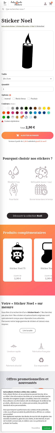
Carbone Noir (35, 117)
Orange (4, 113)
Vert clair (4, 117)
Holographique (31, 117)
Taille (4, 74)
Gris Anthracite (22, 108)
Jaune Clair (44, 108)
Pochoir (34, 98)
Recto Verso (21, 98)
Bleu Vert (49, 113)
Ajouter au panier (27, 135)
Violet (26, 113)
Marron (35, 108)
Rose (22, 113)
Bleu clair (35, 113)
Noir (26, 108)
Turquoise (31, 113)
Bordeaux (17, 113)
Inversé (7, 98)
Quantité (5, 84)
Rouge (8, 113)
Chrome (26, 117)
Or (17, 117)
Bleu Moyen (40, 113)
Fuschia (13, 113)
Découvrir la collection (27, 215)
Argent (13, 117)
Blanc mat (8, 108)
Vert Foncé (8, 117)
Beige (40, 108)
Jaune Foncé (49, 108)
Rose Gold (22, 117)
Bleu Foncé (44, 113)
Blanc (4, 108)
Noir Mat (31, 108)
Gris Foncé (17, 108)
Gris (13, 108)
